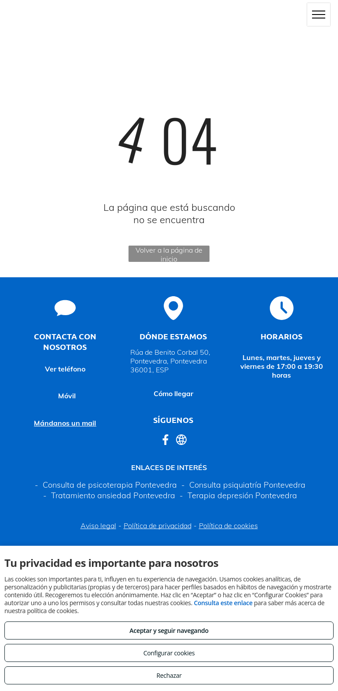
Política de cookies (228, 525)
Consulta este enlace (223, 603)
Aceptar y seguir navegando (168, 630)
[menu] (318, 14)
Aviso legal (98, 525)
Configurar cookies (169, 653)
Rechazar (168, 675)
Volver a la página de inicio (169, 254)
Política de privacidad (157, 525)
